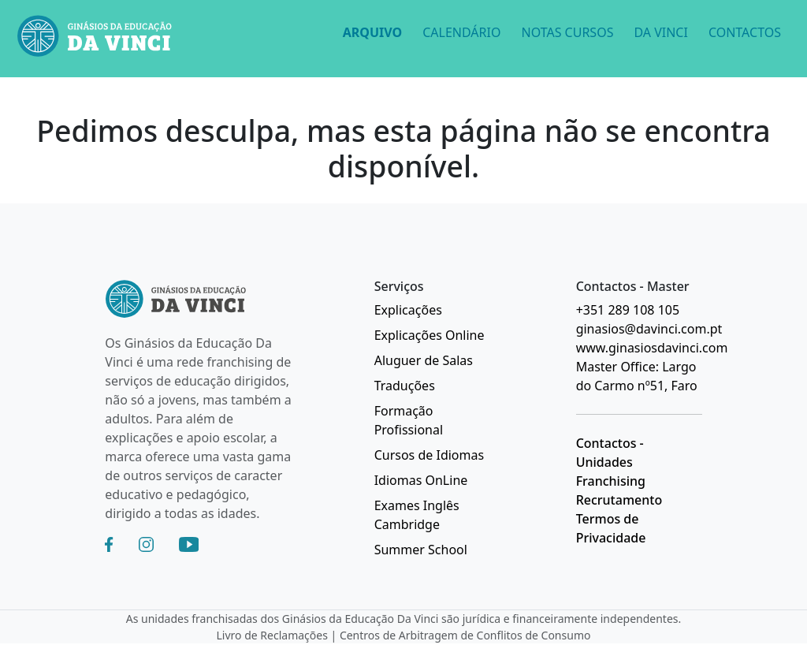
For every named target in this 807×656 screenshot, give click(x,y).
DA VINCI (660, 32)
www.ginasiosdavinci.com (652, 347)
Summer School (420, 549)
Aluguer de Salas (423, 360)
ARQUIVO (372, 32)
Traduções (404, 385)
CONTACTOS (744, 32)
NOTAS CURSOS (567, 32)
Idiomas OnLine (421, 480)
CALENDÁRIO (461, 32)
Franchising (610, 481)
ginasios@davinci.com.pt (649, 328)
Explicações (408, 310)
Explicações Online (429, 335)
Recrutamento (619, 500)
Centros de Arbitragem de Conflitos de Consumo (465, 635)
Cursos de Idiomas (429, 455)
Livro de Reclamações (272, 635)
